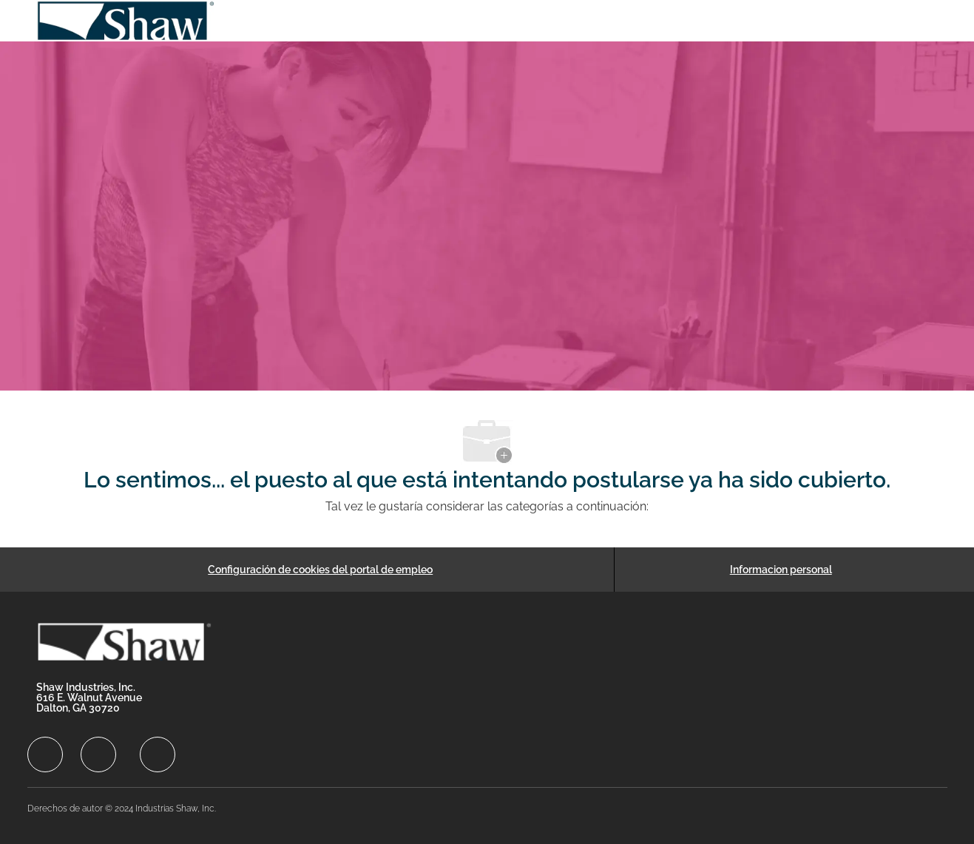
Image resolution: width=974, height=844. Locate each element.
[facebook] (45, 754)
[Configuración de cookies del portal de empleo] (320, 569)
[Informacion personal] (781, 569)
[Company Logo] (126, 20)
